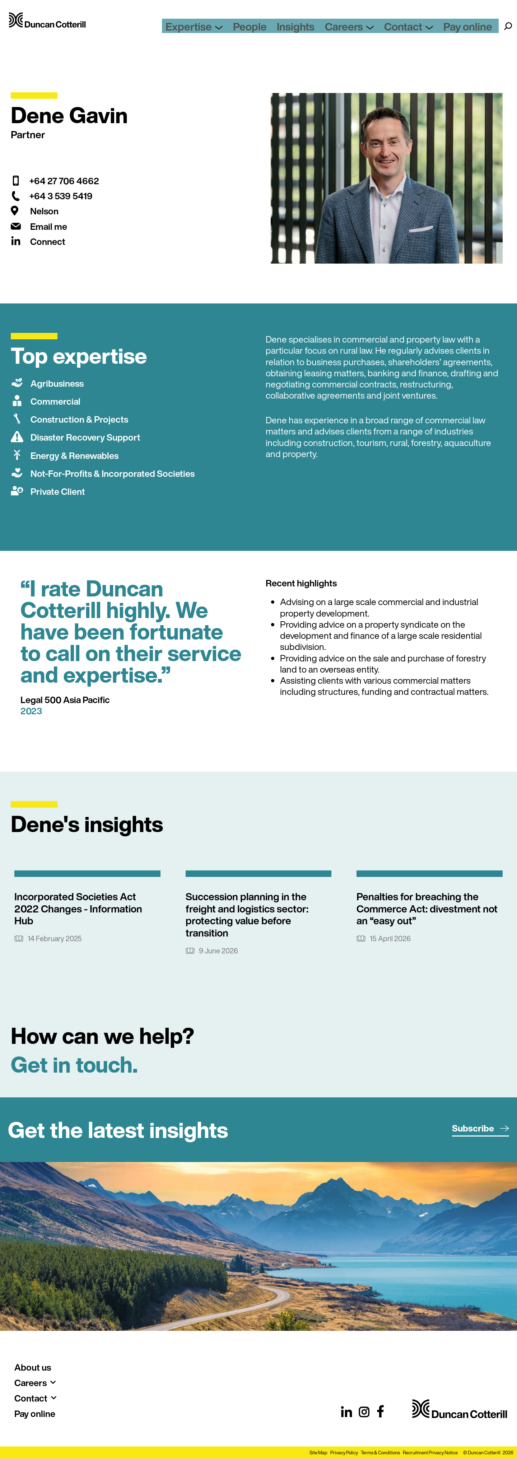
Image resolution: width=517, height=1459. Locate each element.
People (290, 30)
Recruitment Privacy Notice (430, 1452)
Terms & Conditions (380, 1452)
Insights (328, 30)
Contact (425, 30)
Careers (373, 30)
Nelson (44, 211)
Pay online (474, 30)
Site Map (318, 1452)
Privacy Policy (344, 1452)
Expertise (243, 30)
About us (32, 1367)
